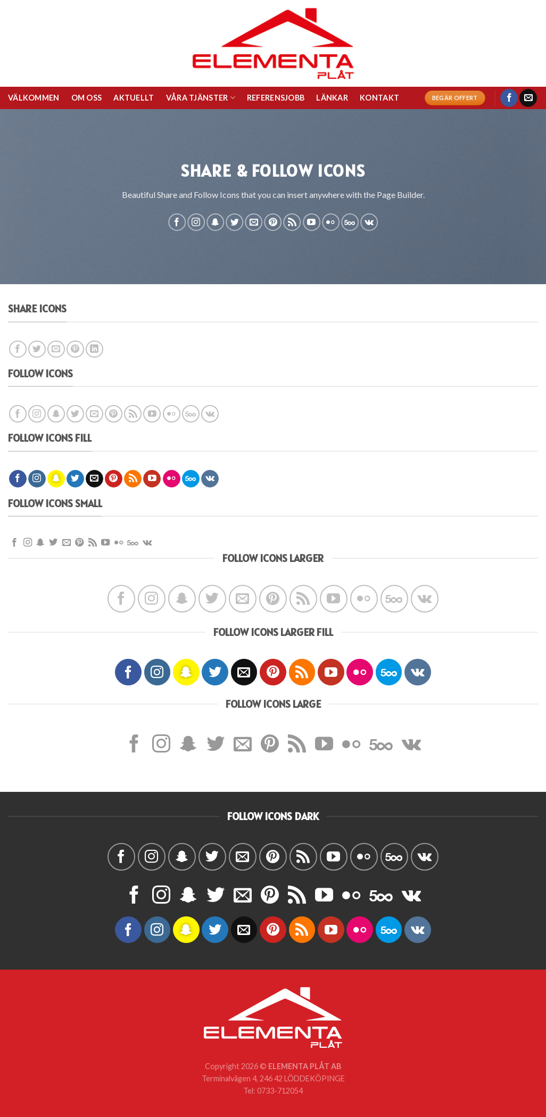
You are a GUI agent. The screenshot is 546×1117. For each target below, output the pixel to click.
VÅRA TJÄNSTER (200, 98)
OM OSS (86, 97)
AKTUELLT (133, 97)
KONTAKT (379, 97)
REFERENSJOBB (275, 97)
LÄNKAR (332, 97)
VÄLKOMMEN (34, 97)
